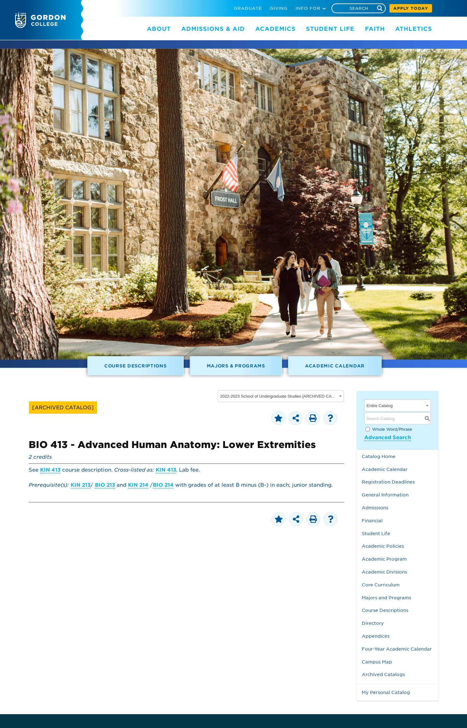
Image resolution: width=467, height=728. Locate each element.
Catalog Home (378, 456)
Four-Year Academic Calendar (397, 649)
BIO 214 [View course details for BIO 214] (163, 485)
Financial (372, 520)
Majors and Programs (386, 597)
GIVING (279, 8)
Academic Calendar (335, 365)
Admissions (375, 507)
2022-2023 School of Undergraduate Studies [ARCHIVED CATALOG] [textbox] (278, 396)
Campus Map (377, 661)
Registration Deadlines (388, 481)
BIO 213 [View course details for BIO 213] (105, 485)
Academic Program (384, 559)
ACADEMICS (275, 28)
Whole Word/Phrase (392, 429)
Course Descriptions (135, 365)
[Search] (359, 8)
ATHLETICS (413, 28)
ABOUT (159, 28)
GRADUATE (248, 8)
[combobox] (281, 396)
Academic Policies (383, 546)
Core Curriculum (381, 584)
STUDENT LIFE (330, 28)
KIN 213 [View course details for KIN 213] (80, 485)
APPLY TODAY (410, 8)
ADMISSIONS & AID (213, 28)
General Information (385, 494)
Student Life (376, 533)
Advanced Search (387, 437)
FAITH (375, 28)
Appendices (375, 636)
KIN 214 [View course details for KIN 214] (138, 485)
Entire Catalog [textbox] (380, 405)
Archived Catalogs (383, 674)
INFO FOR (308, 8)
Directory (373, 623)
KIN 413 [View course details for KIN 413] (50, 470)
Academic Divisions (384, 571)
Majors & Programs (236, 365)
